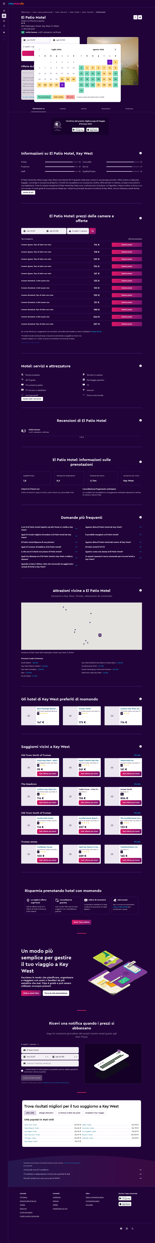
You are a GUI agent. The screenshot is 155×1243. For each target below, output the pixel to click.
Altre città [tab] (30, 1113)
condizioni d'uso (47, 1082)
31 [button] (62, 85)
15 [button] (51, 73)
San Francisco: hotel (32, 1135)
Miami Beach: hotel (32, 1128)
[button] (4, 3)
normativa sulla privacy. (61, 1082)
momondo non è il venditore (83, 1169)
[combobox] (52, 1050)
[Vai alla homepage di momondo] (16, 3)
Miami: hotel (86, 1125)
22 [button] (51, 79)
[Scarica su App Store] (125, 1204)
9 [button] (56, 68)
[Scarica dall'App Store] (92, 130)
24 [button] (62, 79)
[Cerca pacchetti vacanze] (4, 25)
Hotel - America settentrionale (42, 12)
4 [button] (67, 62)
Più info (137, 755)
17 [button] (62, 73)
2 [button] (56, 62)
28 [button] (45, 85)
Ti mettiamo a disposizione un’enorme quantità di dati (83, 1174)
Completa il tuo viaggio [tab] (94, 1113)
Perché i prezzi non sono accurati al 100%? (83, 1178)
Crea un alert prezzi (120, 907)
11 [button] (68, 68)
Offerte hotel (25, 12)
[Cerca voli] (4, 11)
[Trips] (4, 32)
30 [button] (56, 85)
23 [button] (56, 79)
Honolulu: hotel (88, 1128)
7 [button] (45, 68)
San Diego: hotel (31, 1141)
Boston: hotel (87, 1135)
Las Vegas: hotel (31, 1131)
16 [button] (56, 73)
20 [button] (39, 79)
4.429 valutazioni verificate (49, 32)
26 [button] (73, 79)
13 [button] (39, 73)
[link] (47, 773)
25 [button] (68, 79)
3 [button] (62, 62)
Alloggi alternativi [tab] (46, 1113)
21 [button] (45, 79)
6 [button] (39, 68)
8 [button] (50, 68)
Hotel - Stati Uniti (61, 12)
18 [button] (68, 73)
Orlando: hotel (87, 1138)
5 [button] (73, 62)
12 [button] (73, 68)
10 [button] (62, 68)
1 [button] (50, 62)
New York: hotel (31, 1125)
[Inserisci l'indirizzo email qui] (52, 1063)
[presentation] (92, 129)
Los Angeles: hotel (89, 1131)
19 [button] (73, 73)
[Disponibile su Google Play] (78, 130)
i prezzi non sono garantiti (72, 1163)
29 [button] (51, 85)
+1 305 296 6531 (28, 29)
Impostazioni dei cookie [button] (30, 342)
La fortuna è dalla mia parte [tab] (69, 1113)
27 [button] (39, 85)
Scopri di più (96, 331)
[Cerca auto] (4, 20)
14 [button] (45, 73)
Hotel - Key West (87, 12)
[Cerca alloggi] (4, 15)
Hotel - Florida (74, 12)
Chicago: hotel (30, 1138)
